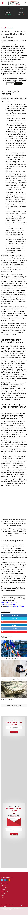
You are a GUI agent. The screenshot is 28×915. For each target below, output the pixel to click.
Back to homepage (6, 612)
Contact (3, 893)
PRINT (9, 632)
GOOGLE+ (9, 622)
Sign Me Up (14, 731)
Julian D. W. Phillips (8, 40)
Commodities (4, 887)
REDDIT (9, 628)
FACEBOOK (10, 615)
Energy (3, 889)
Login (2, 897)
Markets (3, 885)
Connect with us (6, 877)
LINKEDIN (9, 625)
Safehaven (4, 883)
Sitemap (3, 895)
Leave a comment (14, 706)
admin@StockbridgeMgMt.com (15, 606)
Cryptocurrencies (5, 891)
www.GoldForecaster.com (8, 602)
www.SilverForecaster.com (8, 604)
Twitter (9, 618)
